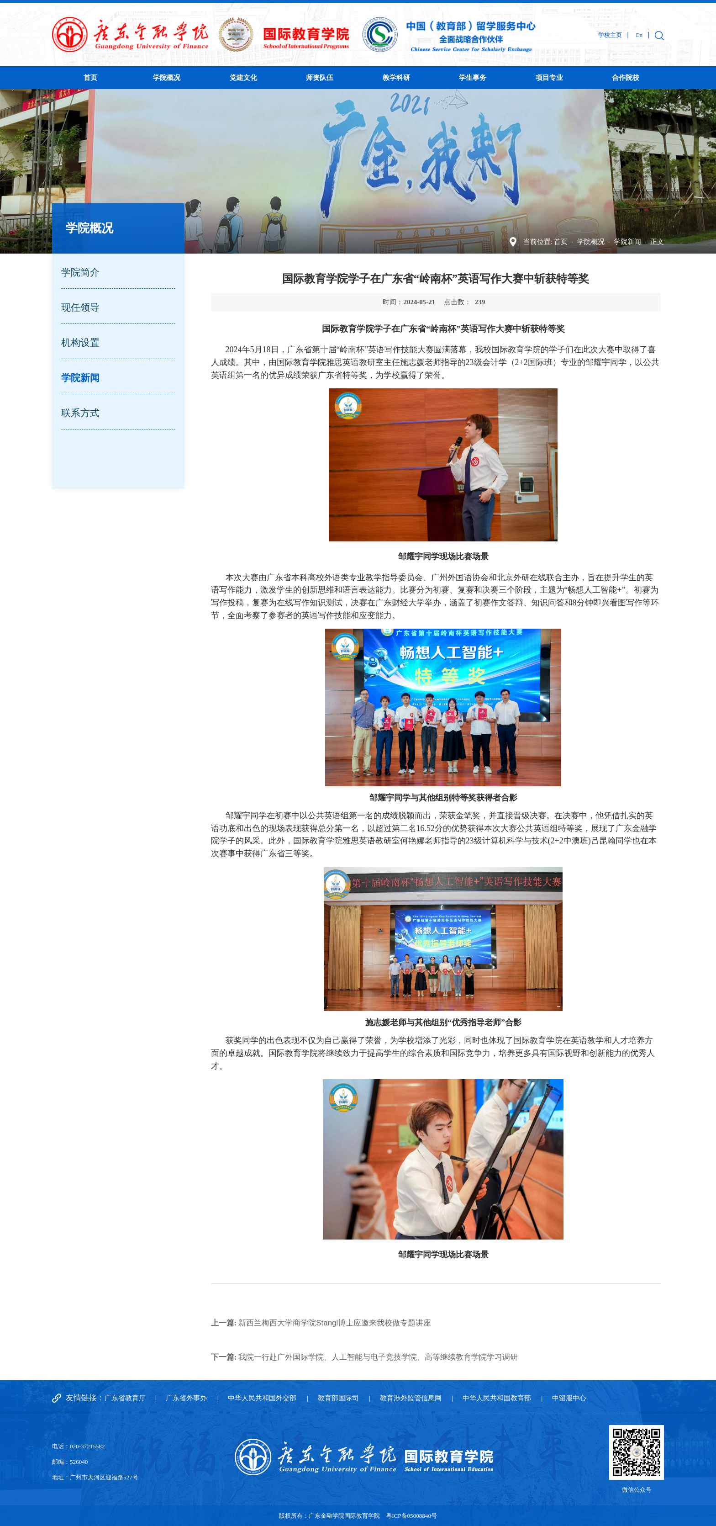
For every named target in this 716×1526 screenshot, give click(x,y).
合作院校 (625, 77)
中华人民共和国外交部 (262, 1398)
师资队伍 (319, 77)
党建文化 (243, 77)
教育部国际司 (338, 1398)
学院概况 (166, 77)
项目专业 (549, 77)
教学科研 (396, 77)
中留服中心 (569, 1398)
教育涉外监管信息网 (411, 1398)
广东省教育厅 (125, 1398)
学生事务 (472, 77)
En (639, 35)
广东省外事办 (186, 1398)
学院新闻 (627, 241)
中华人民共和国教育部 (497, 1398)
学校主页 (610, 35)
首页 (90, 77)
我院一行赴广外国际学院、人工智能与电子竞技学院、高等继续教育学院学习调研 (364, 1357)
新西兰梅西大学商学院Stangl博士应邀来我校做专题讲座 (321, 1323)
